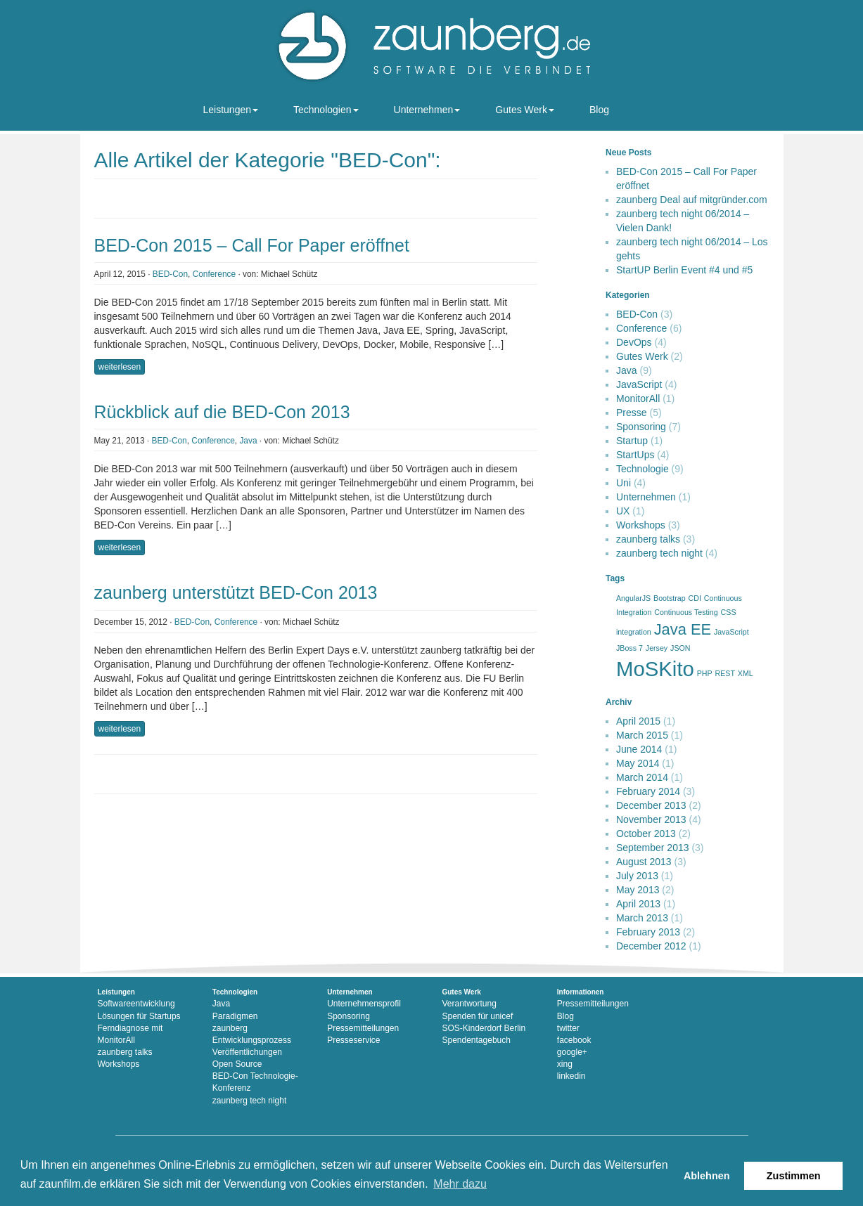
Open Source (237, 1064)
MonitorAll (638, 398)
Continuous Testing (685, 612)
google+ (572, 1052)
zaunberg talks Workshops (125, 1058)
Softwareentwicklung (136, 1004)
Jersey (656, 648)
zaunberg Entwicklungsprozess (251, 1034)
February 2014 (648, 791)
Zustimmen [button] (794, 1175)
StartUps (635, 454)
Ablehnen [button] (707, 1175)
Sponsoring (641, 426)
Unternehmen (427, 109)
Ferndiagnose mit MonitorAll (130, 1034)
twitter (568, 1028)
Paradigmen (235, 1016)
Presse (631, 412)
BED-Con (170, 274)
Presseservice (353, 1040)
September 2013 (652, 847)
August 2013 (644, 861)
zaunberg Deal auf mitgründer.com (691, 199)
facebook (574, 1040)
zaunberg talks (648, 539)
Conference (214, 274)
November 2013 (651, 819)
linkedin (571, 1076)
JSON (680, 648)
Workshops (640, 525)
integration (633, 632)
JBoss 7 (629, 648)
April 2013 (638, 903)
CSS (728, 612)
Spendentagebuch (476, 1040)
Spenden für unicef (477, 1016)
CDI (695, 598)
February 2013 (648, 932)
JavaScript (639, 384)
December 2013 (651, 805)
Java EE (682, 629)
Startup (632, 440)
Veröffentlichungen (247, 1052)
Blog (599, 109)
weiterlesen (119, 367)
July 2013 (637, 875)
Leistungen (231, 109)
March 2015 (642, 735)
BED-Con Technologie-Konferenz (255, 1082)
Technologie (642, 468)
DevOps (634, 342)
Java (248, 441)
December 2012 (651, 946)
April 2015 (638, 721)
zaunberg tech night (659, 553)
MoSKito (655, 668)
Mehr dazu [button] (460, 1184)
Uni (623, 482)
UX (622, 511)
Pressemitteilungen (363, 1028)
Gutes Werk (524, 109)
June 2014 (639, 749)
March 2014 (642, 777)
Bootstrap (669, 598)
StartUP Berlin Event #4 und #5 (684, 269)
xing (565, 1064)
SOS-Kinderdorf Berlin (483, 1028)
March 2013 (642, 917)
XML (745, 673)
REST (725, 673)
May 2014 (637, 763)
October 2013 (646, 833)
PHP (704, 673)
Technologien (326, 109)
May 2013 (637, 889)
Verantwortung (469, 1004)
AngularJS (633, 598)
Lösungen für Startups (139, 1016)
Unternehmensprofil (364, 1004)
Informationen (580, 992)
